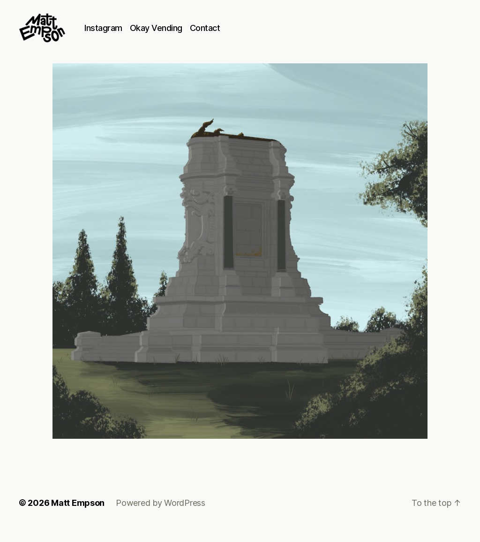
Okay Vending (176, 34)
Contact (225, 34)
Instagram (123, 34)
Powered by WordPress (160, 515)
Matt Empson (78, 515)
